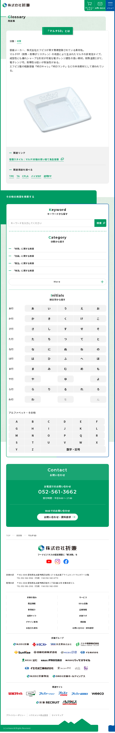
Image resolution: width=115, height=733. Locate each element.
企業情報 (83, 609)
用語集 (19, 535)
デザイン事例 (32, 621)
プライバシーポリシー (15, 715)
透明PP (48, 176)
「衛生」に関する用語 (23, 263)
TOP (8, 535)
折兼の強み (32, 597)
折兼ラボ (83, 615)
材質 (19, 41)
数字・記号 (73, 449)
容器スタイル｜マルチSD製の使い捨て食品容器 (34, 159)
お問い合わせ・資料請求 (57, 517)
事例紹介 (32, 609)
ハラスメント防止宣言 (38, 715)
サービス (83, 597)
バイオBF (36, 176)
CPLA (25, 176)
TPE (11, 176)
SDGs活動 (83, 603)
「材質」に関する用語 (23, 248)
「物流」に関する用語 (23, 270)
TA (18, 176)
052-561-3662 (57, 491)
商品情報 (32, 603)
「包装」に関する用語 (23, 255)
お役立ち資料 (32, 628)
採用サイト (32, 615)
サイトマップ (57, 715)
